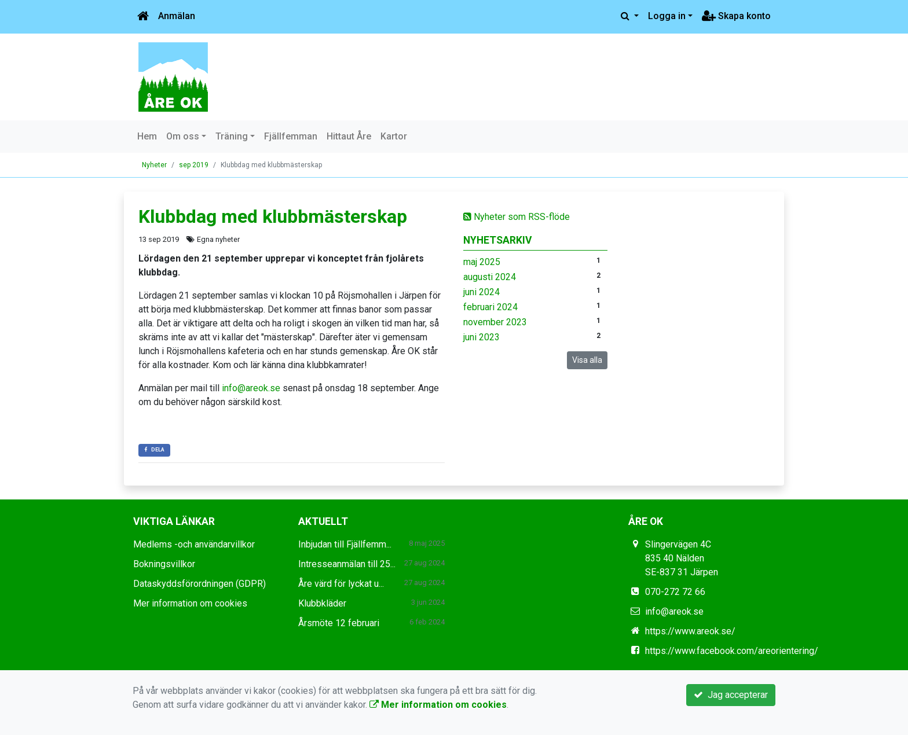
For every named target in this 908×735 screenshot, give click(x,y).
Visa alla (587, 360)
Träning (231, 136)
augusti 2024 (489, 276)
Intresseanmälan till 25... (347, 563)
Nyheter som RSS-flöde (516, 216)
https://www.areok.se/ (690, 631)
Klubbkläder (322, 603)
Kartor (393, 136)
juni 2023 (481, 337)
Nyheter (154, 165)
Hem (147, 136)
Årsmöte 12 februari (338, 623)
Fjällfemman (290, 136)
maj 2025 (481, 261)
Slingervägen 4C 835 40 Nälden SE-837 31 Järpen (681, 558)
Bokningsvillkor (164, 563)
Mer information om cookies (190, 603)
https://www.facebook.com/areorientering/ (731, 650)
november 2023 (495, 322)
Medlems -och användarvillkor (194, 544)
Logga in (667, 15)
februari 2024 (490, 307)
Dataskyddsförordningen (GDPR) (199, 583)
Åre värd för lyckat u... (341, 583)
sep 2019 (193, 165)
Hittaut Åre (349, 136)
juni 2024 (481, 291)
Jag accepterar (731, 694)
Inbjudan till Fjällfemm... (344, 544)
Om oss (182, 136)
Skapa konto (736, 15)
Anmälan (176, 15)
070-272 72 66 (675, 591)
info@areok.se (251, 388)
